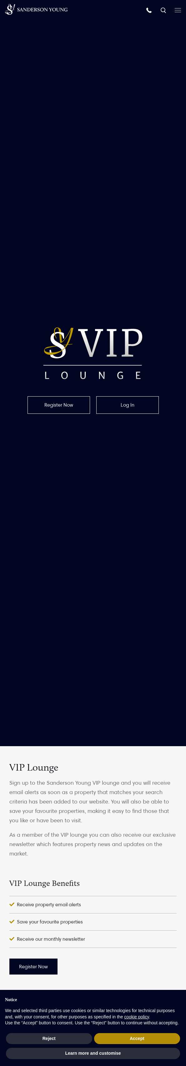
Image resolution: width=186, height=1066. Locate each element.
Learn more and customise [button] (93, 1053)
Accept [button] (137, 1038)
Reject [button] (49, 1038)
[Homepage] (36, 9)
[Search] (164, 10)
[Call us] (149, 10)
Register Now (58, 405)
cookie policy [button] (136, 1016)
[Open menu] (178, 9)
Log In (127, 405)
